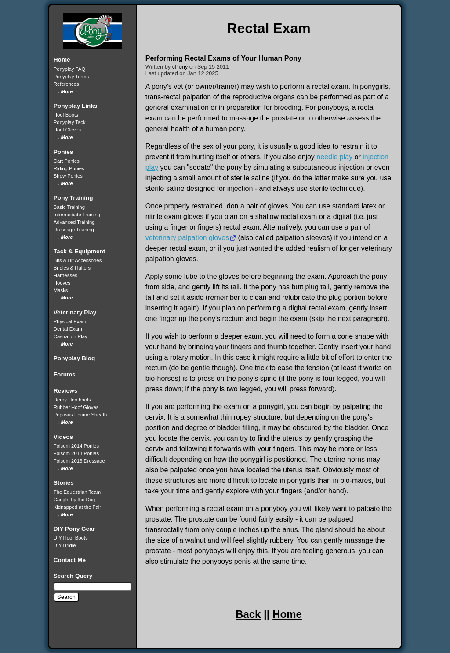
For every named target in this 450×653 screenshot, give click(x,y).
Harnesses (65, 275)
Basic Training (69, 207)
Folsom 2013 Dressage (79, 460)
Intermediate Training (77, 214)
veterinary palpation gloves (187, 237)
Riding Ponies (69, 168)
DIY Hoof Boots (71, 537)
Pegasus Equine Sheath (80, 414)
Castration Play (70, 336)
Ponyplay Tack (70, 122)
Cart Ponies (67, 161)
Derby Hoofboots (72, 399)
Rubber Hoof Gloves (76, 407)
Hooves (62, 282)
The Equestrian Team (77, 492)
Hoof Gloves (67, 129)
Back (248, 614)
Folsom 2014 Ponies (76, 446)
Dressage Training (74, 229)
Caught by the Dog (74, 499)
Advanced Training (74, 222)
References (66, 84)
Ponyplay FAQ (69, 69)
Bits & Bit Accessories (78, 260)
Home (287, 614)
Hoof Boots (66, 114)
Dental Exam (68, 329)
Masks (61, 290)
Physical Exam (70, 321)
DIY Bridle (65, 545)
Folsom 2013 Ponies (76, 453)
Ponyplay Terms (71, 76)
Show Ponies (68, 176)
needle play (334, 157)
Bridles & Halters (72, 267)
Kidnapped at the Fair (77, 507)
